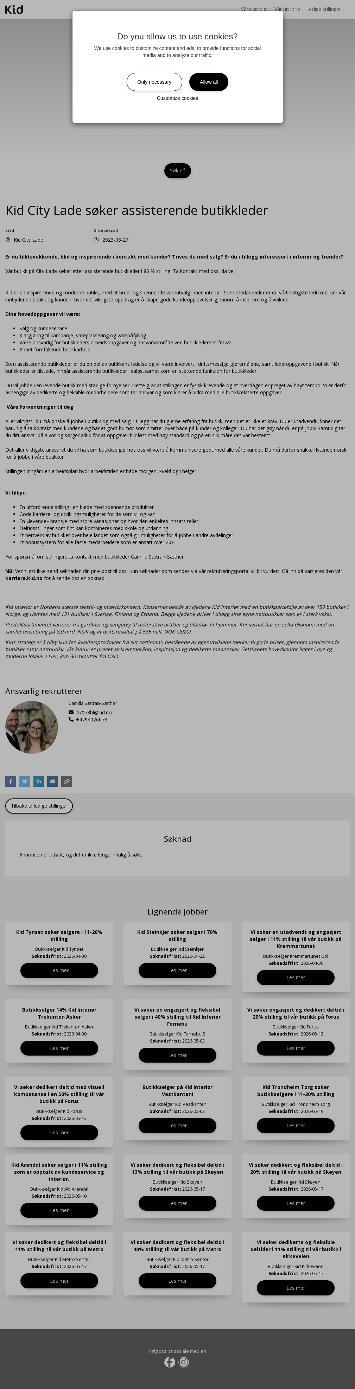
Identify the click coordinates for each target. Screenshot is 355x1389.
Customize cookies (177, 98)
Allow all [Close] (209, 82)
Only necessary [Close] (154, 82)
